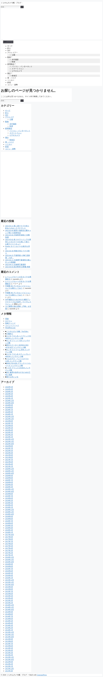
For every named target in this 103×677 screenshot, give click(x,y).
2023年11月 (9, 419)
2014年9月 (9, 612)
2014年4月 (9, 623)
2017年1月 (9, 555)
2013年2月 (9, 655)
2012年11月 (9, 657)
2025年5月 (9, 394)
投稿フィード (10, 323)
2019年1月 (9, 507)
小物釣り (9, 334)
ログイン (8, 321)
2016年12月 (9, 557)
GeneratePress (42, 675)
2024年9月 (9, 405)
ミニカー (10, 80)
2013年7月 (9, 644)
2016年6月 (9, 571)
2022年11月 (9, 441)
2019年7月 (9, 496)
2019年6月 (9, 498)
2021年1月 (9, 466)
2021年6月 (9, 462)
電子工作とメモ (12, 377)
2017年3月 (9, 550)
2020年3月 (9, 487)
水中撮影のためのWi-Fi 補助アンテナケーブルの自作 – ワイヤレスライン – (18, 302)
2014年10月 (9, 609)
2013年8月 (9, 641)
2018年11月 (9, 512)
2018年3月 (9, 530)
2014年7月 (9, 616)
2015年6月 (9, 594)
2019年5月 (9, 500)
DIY (8, 50)
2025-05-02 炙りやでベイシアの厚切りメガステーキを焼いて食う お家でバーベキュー (18, 242)
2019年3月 (9, 503)
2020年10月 (9, 473)
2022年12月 (9, 439)
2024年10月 (9, 403)
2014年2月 (9, 628)
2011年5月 (9, 671)
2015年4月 (9, 598)
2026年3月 (9, 391)
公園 (13, 55)
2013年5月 (9, 648)
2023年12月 (9, 416)
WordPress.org (10, 328)
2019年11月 (9, 489)
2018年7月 (9, 521)
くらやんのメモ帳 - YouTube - (17, 331)
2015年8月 (9, 589)
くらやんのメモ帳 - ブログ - (11, 3)
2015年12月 (9, 580)
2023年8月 (9, 421)
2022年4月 (9, 453)
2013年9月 (9, 639)
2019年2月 (9, 505)
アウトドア (12, 53)
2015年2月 (9, 603)
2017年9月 (9, 537)
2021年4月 (9, 464)
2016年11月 (9, 560)
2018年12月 (9, 510)
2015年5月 (9, 596)
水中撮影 (15, 59)
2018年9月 (9, 516)
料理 (13, 62)
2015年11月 (9, 582)
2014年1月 (9, 630)
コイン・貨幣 (12, 85)
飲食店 (14, 76)
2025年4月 (9, 396)
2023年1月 (9, 437)
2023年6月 (9, 425)
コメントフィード (12, 325)
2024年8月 (9, 407)
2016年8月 (9, 566)
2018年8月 (9, 519)
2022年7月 (9, 448)
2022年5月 (9, 450)
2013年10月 (9, 637)
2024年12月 (9, 401)
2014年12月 (9, 605)
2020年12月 (9, 469)
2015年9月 (9, 587)
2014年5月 (9, 621)
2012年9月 (9, 662)
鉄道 (9, 82)
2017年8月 (9, 539)
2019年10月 (9, 491)
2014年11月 (9, 607)
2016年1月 (9, 578)
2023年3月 (9, 432)
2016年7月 (9, 569)
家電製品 (11, 64)
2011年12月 (9, 669)
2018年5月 (9, 525)
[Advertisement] (51, 24)
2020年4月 (9, 485)
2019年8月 (9, 494)
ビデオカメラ (17, 71)
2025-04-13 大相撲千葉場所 (15, 264)
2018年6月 (9, 523)
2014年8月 (9, 614)
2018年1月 (9, 532)
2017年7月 (9, 541)
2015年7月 (9, 591)
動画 (10, 57)
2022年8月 (9, 446)
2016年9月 (9, 564)
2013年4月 (9, 650)
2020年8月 (9, 478)
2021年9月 (9, 455)
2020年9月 (9, 475)
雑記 (10, 73)
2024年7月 (9, 410)
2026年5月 (9, 387)
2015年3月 (9, 600)
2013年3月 (9, 653)
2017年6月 (9, 544)
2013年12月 (9, 632)
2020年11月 (9, 471)
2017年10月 (9, 535)
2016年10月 (9, 562)
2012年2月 (9, 664)
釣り (9, 48)
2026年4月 (9, 389)
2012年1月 (9, 666)
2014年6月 (9, 619)
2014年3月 (9, 625)
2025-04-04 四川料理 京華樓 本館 (17, 267)
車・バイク (11, 78)
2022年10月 (9, 444)
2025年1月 (9, 398)
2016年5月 (9, 573)
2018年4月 (9, 528)
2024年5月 (9, 412)
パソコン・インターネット (22, 66)
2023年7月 (9, 423)
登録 (7, 319)
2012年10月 (9, 659)
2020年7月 (9, 480)
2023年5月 (9, 428)
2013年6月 (9, 646)
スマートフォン (18, 69)
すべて (10, 46)
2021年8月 (9, 457)
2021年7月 (9, 460)
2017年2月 (9, 553)
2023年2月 (9, 435)
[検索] (22, 7)
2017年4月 (9, 548)
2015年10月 (9, 584)
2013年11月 (9, 634)
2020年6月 (9, 482)
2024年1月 (9, 414)
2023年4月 (9, 430)
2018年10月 (9, 514)
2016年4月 (9, 575)
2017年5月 (9, 546)
